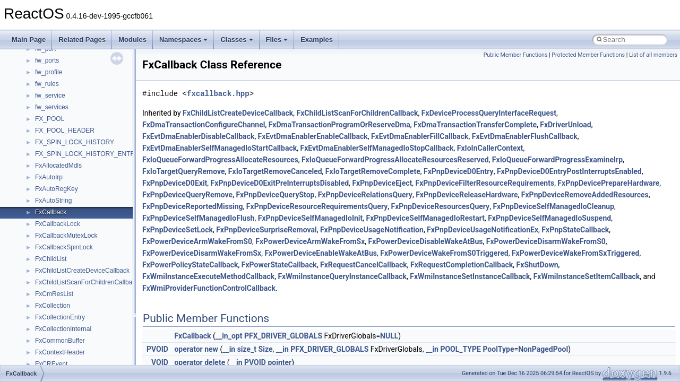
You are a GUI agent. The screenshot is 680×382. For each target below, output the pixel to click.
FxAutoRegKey (56, 189)
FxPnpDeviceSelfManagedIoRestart (425, 218)
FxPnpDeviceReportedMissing (192, 206)
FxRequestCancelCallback (363, 265)
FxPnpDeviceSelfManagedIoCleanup (553, 206)
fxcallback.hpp (218, 94)
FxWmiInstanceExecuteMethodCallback (208, 276)
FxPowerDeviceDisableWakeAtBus (425, 241)
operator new (196, 349)
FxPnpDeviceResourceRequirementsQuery (317, 206)
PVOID (157, 349)
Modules (132, 40)
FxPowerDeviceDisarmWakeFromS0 (546, 241)
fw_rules (47, 84)
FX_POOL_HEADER (64, 130)
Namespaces (183, 40)
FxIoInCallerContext (490, 148)
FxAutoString (53, 200)
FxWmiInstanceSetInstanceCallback (470, 276)
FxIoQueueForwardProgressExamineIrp (557, 159)
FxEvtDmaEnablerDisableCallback (198, 136)
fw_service (50, 95)
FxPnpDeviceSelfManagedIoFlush (198, 218)
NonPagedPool (543, 349)
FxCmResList (54, 294)
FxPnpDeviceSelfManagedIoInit (310, 218)
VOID (159, 362)
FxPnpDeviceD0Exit (174, 183)
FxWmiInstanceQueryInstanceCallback (342, 276)
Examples (316, 40)
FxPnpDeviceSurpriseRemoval (266, 229)
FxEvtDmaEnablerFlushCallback (525, 136)
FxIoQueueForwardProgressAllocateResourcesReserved (395, 159)
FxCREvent (51, 364)
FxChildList (50, 259)
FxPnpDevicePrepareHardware (608, 183)
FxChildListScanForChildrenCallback (87, 282)
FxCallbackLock (57, 224)
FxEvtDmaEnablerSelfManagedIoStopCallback (376, 148)
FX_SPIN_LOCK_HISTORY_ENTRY (87, 154)
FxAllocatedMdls (58, 165)
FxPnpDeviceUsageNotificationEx (482, 229)
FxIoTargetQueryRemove (183, 171)
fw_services (51, 107)
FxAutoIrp (49, 177)
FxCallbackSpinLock (64, 247)
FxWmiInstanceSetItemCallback (586, 276)
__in (228, 349)
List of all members (653, 54)
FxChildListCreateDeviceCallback (82, 270)
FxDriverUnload (565, 124)
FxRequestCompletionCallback (461, 265)
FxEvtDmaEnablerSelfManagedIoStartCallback (219, 148)
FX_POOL (49, 119)
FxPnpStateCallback (575, 229)
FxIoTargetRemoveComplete (372, 171)
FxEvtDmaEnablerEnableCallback (313, 136)
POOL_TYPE (460, 349)
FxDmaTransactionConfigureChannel (203, 124)
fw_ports (47, 60)
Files (277, 40)
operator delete (199, 362)
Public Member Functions (516, 54)
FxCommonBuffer (60, 340)
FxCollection (52, 305)
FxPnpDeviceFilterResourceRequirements (485, 183)
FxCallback (50, 212)
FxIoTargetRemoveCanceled (275, 171)
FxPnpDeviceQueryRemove (187, 194)
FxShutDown (537, 265)
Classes (236, 40)
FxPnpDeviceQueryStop (275, 194)
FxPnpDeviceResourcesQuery (440, 206)
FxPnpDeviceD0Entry (459, 171)
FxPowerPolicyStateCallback (190, 265)
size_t (246, 349)
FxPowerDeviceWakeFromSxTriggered (575, 253)
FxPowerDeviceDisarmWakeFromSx (201, 253)
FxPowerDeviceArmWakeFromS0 (197, 241)
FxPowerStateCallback (279, 265)
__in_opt (229, 336)
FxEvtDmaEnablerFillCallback (420, 136)
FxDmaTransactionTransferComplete (475, 124)
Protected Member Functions (588, 54)
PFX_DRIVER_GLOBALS (283, 336)
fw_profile (48, 72)
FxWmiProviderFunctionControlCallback (209, 288)
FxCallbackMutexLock (66, 235)
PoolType (498, 349)
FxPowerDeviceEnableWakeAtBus (320, 253)
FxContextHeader (60, 352)
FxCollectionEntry (60, 317)
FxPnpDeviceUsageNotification (372, 229)
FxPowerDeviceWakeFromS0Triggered (444, 253)
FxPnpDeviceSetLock (177, 229)
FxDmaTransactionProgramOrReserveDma (339, 124)
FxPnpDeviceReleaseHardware (467, 194)
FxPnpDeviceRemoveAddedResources (585, 194)
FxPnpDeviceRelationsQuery (365, 194)
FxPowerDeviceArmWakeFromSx (310, 241)
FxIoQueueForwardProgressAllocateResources (220, 159)
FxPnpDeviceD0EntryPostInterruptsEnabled (569, 171)
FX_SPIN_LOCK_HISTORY (74, 142)
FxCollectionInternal (63, 329)
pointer (279, 362)
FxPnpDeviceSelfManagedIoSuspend (549, 218)
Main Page (29, 40)
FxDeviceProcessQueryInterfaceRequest (488, 113)
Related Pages (82, 40)
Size (266, 349)
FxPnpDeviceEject (382, 183)
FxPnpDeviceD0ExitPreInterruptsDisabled (280, 183)
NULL (389, 336)
